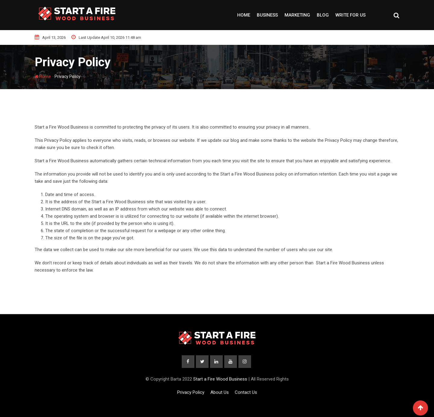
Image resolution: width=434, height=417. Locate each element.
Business (267, 15)
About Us (219, 392)
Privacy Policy (190, 392)
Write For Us (350, 15)
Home (243, 15)
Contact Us (246, 392)
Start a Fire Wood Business (220, 379)
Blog (323, 15)
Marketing (297, 15)
